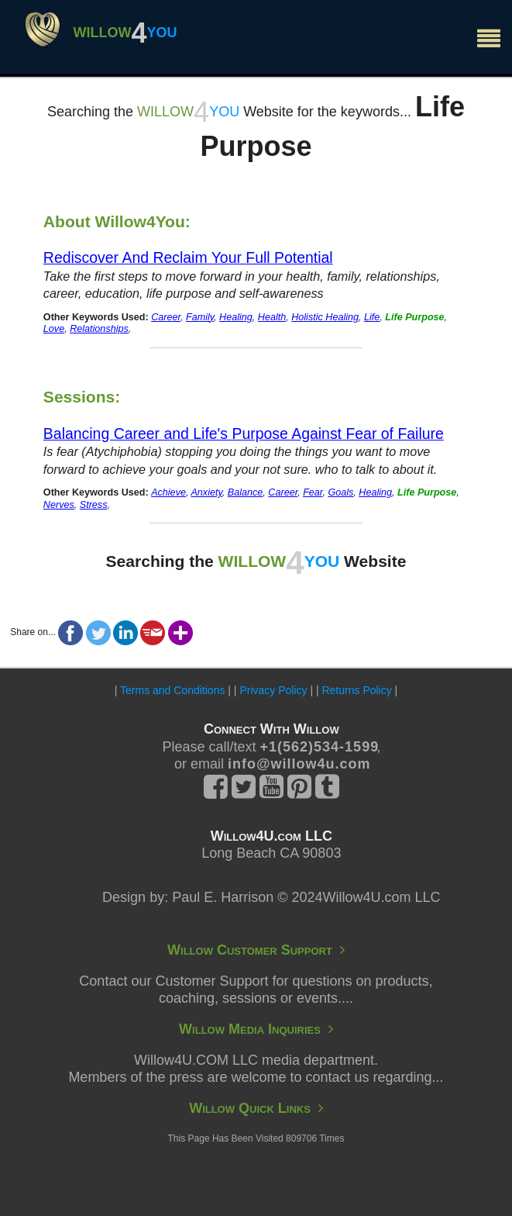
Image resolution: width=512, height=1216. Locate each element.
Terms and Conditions (172, 690)
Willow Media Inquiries (256, 1029)
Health (272, 317)
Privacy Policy (273, 690)
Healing (236, 317)
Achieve (168, 492)
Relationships (99, 328)
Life (372, 317)
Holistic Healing (325, 317)
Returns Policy (356, 690)
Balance (245, 492)
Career (165, 317)
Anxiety (206, 492)
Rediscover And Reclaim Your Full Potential (188, 257)
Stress (94, 504)
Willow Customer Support (256, 950)
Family (200, 317)
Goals (340, 492)
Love (53, 328)
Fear (312, 492)
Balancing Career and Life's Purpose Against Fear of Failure (243, 433)
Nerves (58, 504)
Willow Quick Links (256, 1108)
